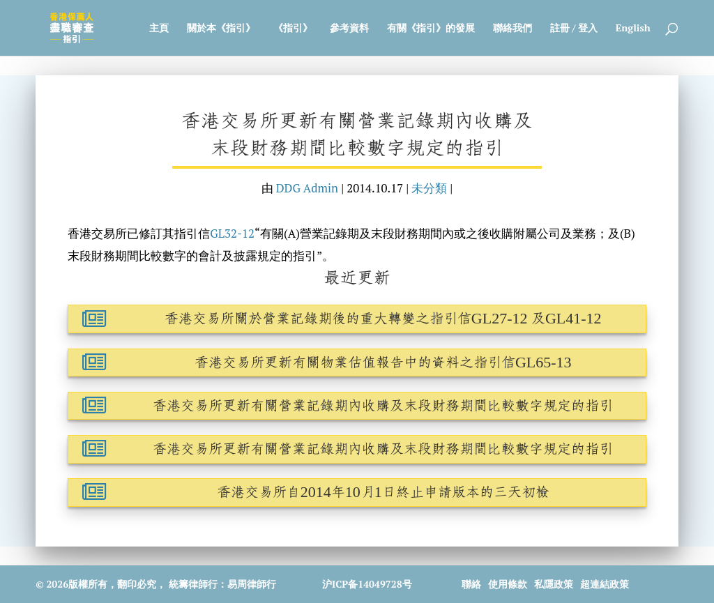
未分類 (429, 188)
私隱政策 (553, 583)
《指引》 (292, 28)
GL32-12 (232, 233)
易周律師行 (251, 583)
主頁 (159, 28)
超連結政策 (604, 583)
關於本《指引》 (221, 28)
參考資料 (349, 28)
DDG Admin (307, 188)
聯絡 (471, 583)
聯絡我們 (512, 28)
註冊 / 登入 (574, 28)
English (633, 28)
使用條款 (507, 583)
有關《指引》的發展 (431, 28)
